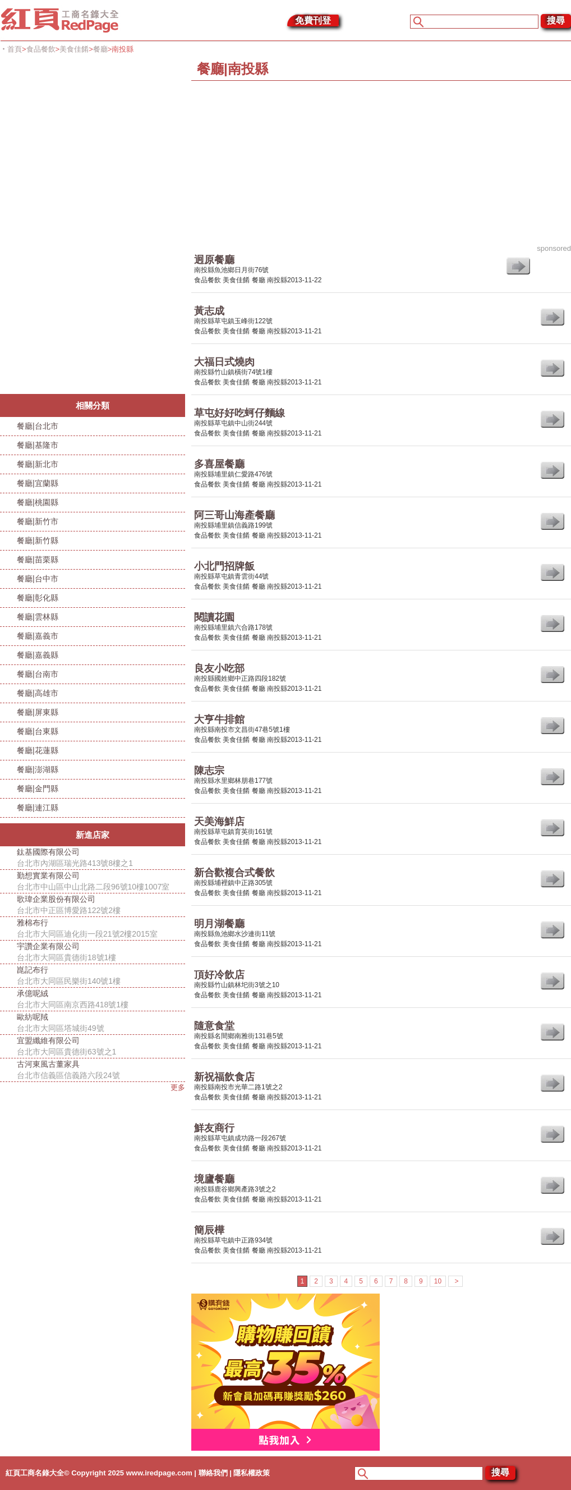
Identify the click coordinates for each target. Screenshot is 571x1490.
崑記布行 (101, 976)
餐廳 (100, 49)
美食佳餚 (74, 49)
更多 (178, 1087)
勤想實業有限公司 (101, 881)
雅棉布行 (101, 928)
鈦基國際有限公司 (101, 858)
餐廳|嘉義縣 (37, 654)
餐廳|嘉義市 (37, 635)
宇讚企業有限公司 (101, 952)
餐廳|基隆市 (37, 445)
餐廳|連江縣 (37, 807)
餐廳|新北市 (37, 464)
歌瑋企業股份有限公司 (101, 905)
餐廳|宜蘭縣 (37, 483)
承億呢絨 (101, 999)
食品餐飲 (41, 49)
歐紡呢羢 (101, 1023)
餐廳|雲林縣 (37, 616)
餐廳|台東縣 (37, 731)
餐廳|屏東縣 (37, 712)
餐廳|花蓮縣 (37, 750)
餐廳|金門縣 (37, 788)
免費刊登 (313, 20)
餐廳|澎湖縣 (37, 769)
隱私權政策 (251, 1473)
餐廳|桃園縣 (37, 502)
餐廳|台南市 (37, 674)
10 (437, 1281)
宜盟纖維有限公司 (101, 1046)
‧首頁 (11, 49)
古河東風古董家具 (101, 1070)
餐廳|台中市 (37, 578)
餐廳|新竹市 (37, 521)
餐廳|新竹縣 (37, 540)
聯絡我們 (213, 1473)
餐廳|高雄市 (37, 693)
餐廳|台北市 (37, 425)
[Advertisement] (84, 225)
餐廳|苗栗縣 (37, 559)
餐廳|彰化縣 (37, 597)
